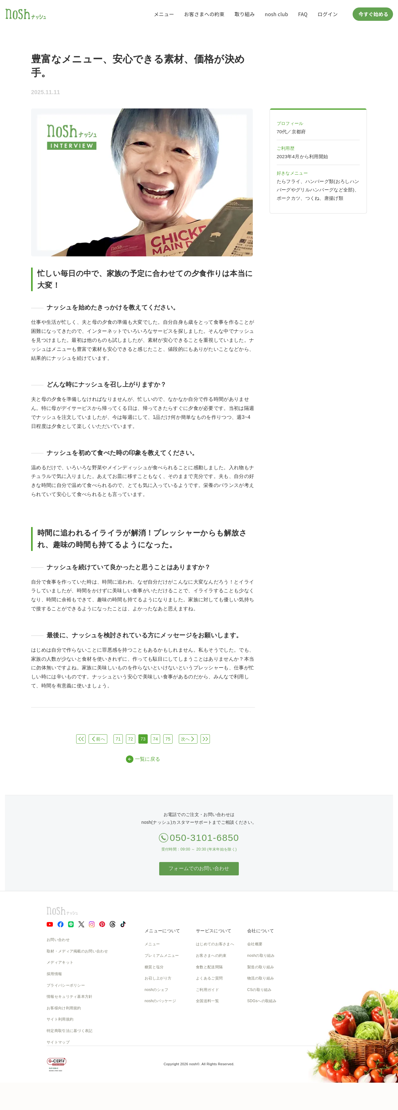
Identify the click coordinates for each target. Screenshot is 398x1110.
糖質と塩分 (154, 967)
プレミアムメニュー (162, 955)
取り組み (244, 14)
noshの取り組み (261, 955)
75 (167, 738)
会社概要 (254, 944)
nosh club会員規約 (212, 1024)
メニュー (164, 14)
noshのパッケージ (160, 1001)
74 (155, 738)
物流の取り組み (260, 978)
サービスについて (213, 930)
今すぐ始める (372, 14)
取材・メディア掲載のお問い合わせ (77, 951)
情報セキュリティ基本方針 (70, 996)
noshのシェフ (156, 990)
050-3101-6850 (204, 837)
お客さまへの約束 (204, 14)
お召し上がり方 (158, 978)
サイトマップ (58, 1042)
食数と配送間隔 (209, 967)
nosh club (276, 14)
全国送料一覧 (207, 1001)
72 (130, 738)
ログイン (327, 14)
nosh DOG (256, 1035)
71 (118, 738)
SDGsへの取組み (262, 1001)
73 (143, 738)
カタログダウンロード (215, 1012)
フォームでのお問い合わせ (199, 868)
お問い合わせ (58, 940)
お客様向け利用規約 (64, 1008)
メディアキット (60, 962)
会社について (260, 930)
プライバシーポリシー (66, 985)
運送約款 (254, 1024)
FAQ (303, 14)
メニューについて (162, 930)
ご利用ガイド (207, 990)
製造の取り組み (260, 967)
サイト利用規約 (60, 1019)
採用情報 (54, 974)
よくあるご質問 (209, 978)
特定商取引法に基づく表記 (70, 1031)
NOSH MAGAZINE (263, 1012)
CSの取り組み (259, 990)
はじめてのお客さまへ (215, 944)
